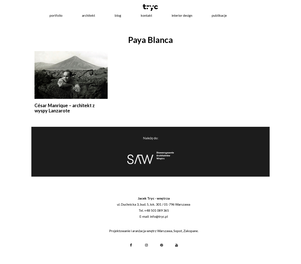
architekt (88, 15)
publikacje (219, 15)
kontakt (146, 15)
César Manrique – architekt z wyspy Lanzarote (64, 108)
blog (118, 15)
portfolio (56, 15)
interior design (182, 15)
